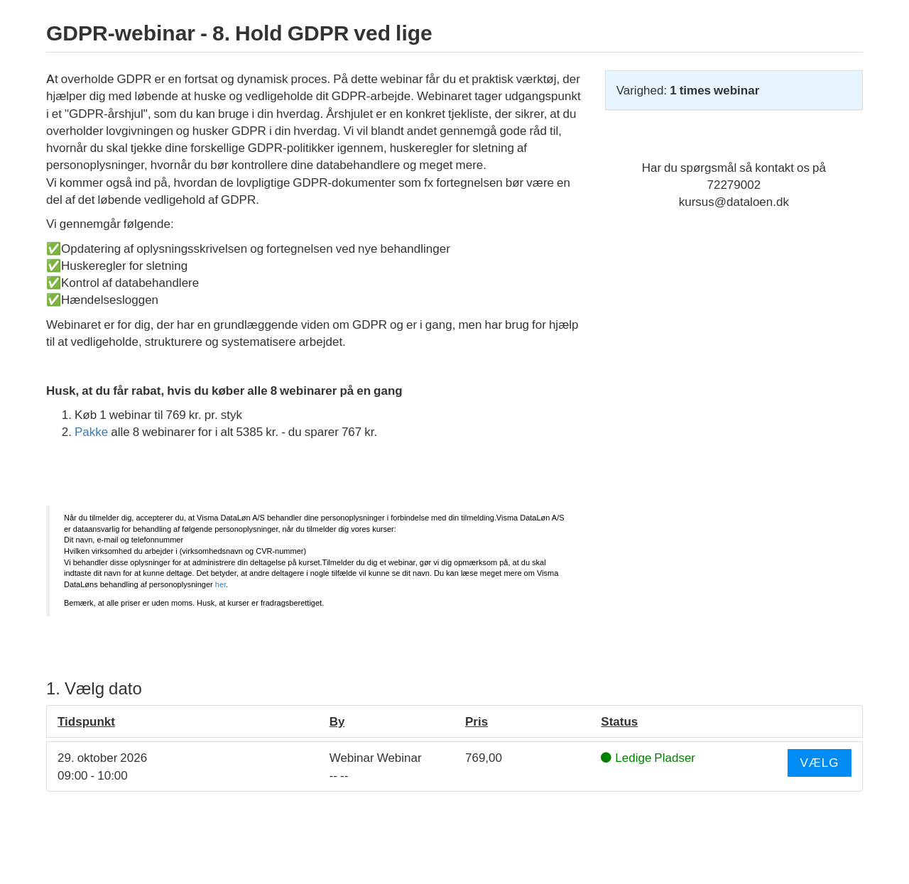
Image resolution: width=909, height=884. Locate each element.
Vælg (819, 762)
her (220, 584)
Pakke (91, 432)
